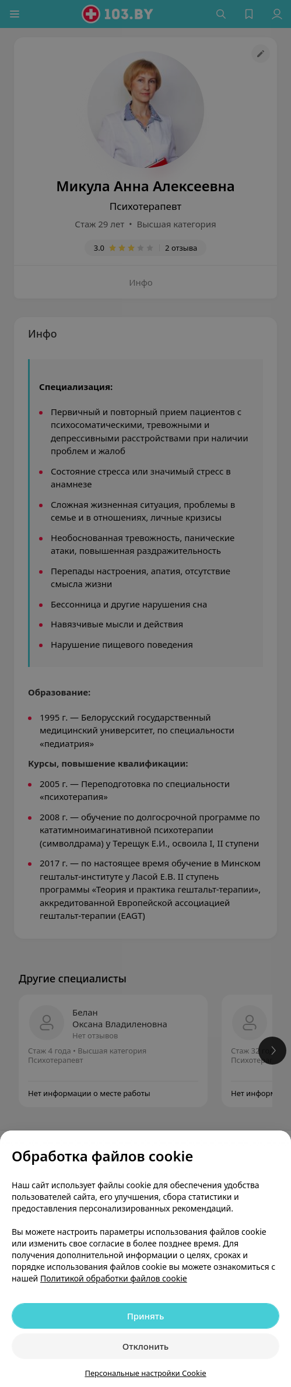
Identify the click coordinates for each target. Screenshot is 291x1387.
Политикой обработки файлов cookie (113, 1278)
